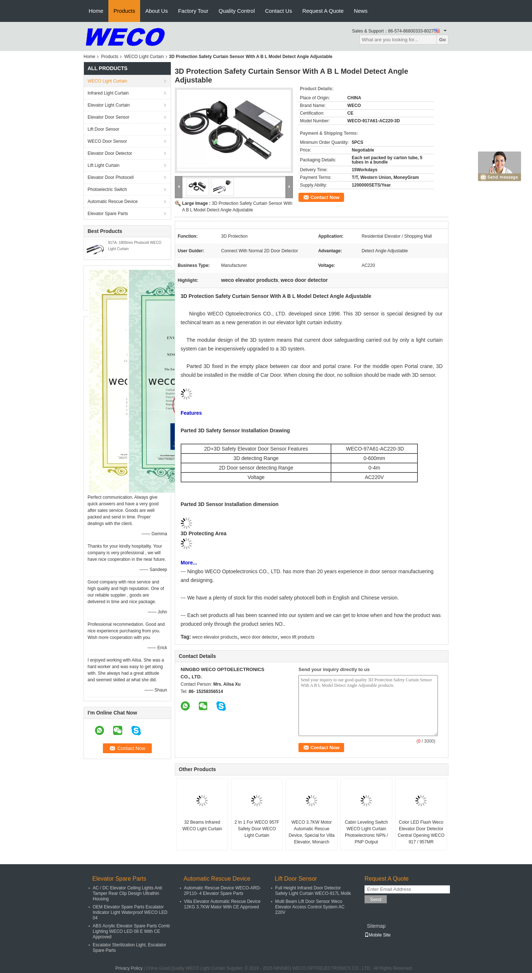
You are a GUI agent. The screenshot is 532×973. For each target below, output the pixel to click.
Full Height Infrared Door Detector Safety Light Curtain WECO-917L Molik (313, 890)
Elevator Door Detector (110, 153)
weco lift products (298, 637)
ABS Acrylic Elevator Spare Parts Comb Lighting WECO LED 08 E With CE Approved (131, 931)
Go (442, 39)
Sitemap (376, 926)
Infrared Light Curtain (108, 93)
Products (124, 11)
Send (375, 899)
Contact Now (325, 197)
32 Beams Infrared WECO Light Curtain (202, 825)
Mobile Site (377, 935)
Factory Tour (193, 11)
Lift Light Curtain (103, 165)
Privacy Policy (129, 968)
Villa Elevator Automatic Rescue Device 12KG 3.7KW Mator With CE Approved (222, 904)
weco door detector (259, 637)
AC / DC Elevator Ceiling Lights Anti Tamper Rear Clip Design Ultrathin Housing (127, 893)
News (361, 11)
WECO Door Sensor (107, 141)
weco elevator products (214, 637)
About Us (156, 11)
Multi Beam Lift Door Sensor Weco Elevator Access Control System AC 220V (309, 907)
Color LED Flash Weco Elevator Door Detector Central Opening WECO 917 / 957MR (421, 832)
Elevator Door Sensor (109, 117)
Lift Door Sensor (103, 129)
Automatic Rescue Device (113, 201)
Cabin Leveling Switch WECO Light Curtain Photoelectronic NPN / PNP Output (366, 832)
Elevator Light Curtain (109, 105)
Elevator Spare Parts (108, 213)
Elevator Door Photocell (111, 177)
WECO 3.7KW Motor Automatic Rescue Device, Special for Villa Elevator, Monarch (312, 832)
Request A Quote (322, 11)
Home (96, 11)
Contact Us (278, 11)
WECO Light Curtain (144, 56)
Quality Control (237, 11)
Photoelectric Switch (107, 189)
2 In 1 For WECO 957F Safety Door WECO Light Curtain (257, 829)
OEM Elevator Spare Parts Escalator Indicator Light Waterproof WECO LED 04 (130, 912)
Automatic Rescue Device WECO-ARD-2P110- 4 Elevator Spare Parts (222, 890)
